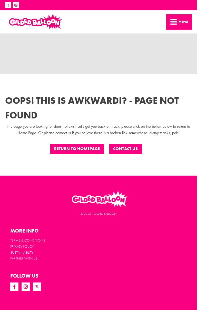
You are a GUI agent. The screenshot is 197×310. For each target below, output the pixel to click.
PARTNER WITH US (23, 258)
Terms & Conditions (27, 240)
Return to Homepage (77, 148)
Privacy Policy (22, 246)
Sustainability (21, 252)
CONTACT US (125, 148)
